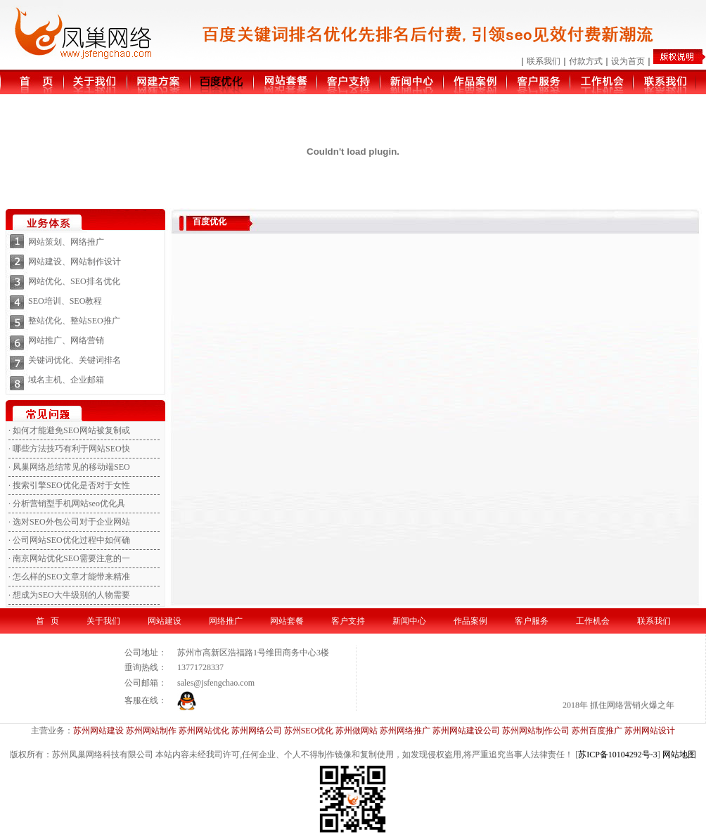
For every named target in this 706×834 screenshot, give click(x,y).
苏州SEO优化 (309, 731)
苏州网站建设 (98, 731)
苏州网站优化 (204, 731)
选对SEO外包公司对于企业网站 (71, 522)
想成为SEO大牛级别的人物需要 (71, 595)
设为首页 (628, 61)
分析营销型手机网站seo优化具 (69, 503)
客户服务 (531, 621)
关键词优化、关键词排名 (74, 360)
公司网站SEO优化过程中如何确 (71, 540)
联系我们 (543, 61)
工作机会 (593, 621)
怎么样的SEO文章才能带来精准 (71, 577)
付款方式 (586, 61)
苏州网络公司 (256, 731)
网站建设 (164, 621)
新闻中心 (409, 621)
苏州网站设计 (649, 731)
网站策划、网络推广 (66, 242)
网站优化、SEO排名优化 (74, 281)
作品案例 (470, 621)
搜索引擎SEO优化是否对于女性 (71, 485)
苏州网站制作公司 (536, 731)
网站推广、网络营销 (66, 340)
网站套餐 (287, 621)
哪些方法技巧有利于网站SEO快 (71, 449)
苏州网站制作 (151, 731)
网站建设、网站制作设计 (74, 262)
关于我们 (103, 621)
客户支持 (348, 621)
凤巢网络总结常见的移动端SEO (71, 467)
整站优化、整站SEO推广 (74, 321)
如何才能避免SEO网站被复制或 (71, 430)
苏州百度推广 (597, 731)
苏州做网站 (356, 731)
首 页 (47, 621)
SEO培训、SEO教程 (65, 301)
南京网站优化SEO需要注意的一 (71, 558)
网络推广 (226, 621)
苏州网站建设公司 (466, 731)
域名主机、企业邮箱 (66, 380)
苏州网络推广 (405, 731)
